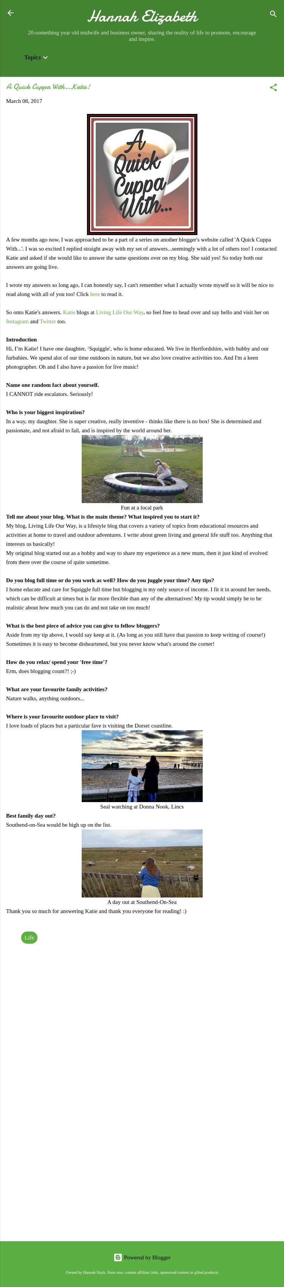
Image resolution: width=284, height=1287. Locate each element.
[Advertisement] (142, 1176)
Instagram (18, 321)
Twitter (48, 321)
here (95, 294)
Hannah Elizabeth (142, 16)
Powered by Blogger (142, 1257)
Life (29, 938)
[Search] (273, 15)
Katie (70, 312)
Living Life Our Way (119, 312)
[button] (273, 89)
